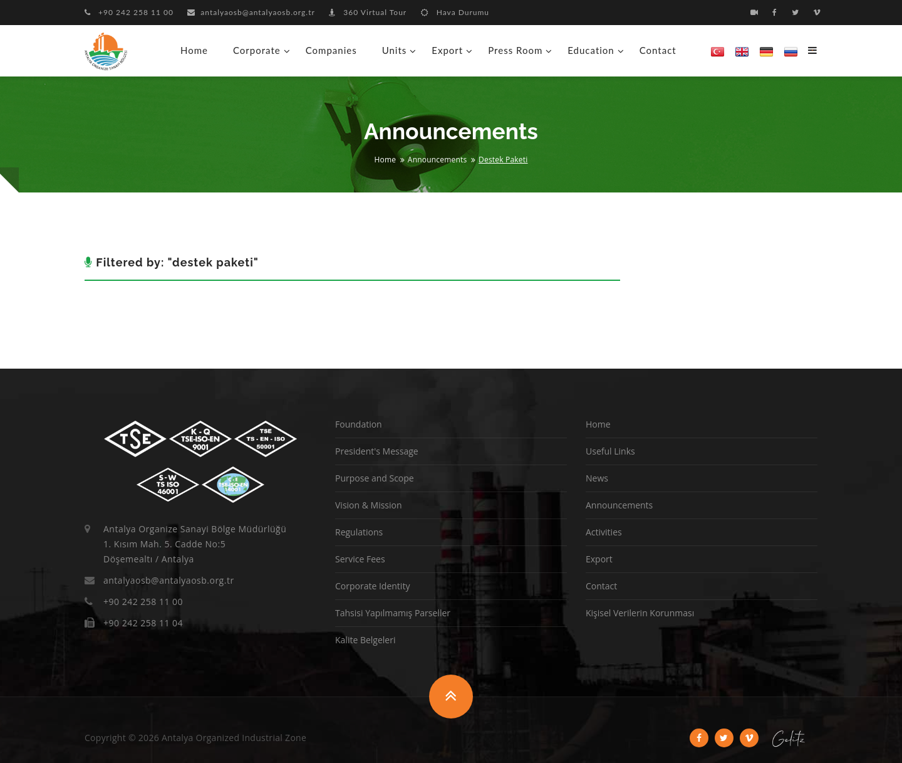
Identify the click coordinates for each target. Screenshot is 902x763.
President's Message (376, 451)
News (597, 478)
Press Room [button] (515, 50)
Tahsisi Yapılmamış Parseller (392, 613)
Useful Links (610, 451)
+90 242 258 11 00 (129, 12)
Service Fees (360, 559)
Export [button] (447, 50)
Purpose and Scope (374, 478)
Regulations (359, 532)
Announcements (437, 159)
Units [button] (394, 50)
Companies (331, 50)
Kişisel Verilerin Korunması (640, 613)
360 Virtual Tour (368, 12)
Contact (658, 50)
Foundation (358, 424)
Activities (604, 532)
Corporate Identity (372, 586)
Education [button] (591, 50)
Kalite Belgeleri (365, 640)
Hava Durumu (455, 12)
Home (194, 50)
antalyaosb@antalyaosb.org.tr (251, 12)
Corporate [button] (257, 50)
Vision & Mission (368, 505)
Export (599, 559)
